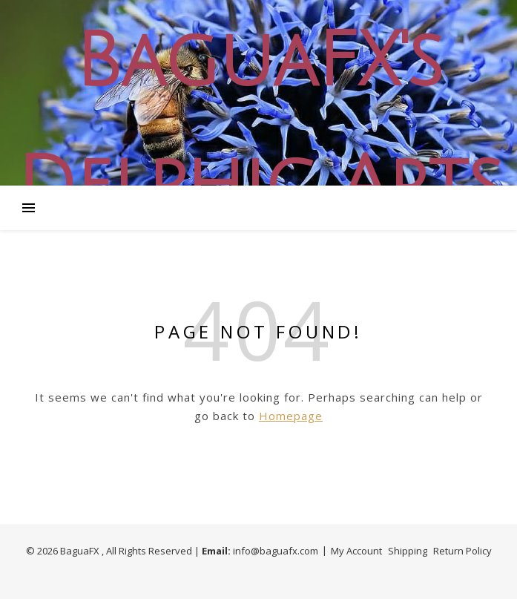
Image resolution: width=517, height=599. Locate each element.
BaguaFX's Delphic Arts (258, 124)
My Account (356, 550)
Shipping (407, 550)
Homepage (291, 415)
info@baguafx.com (275, 550)
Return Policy (462, 550)
